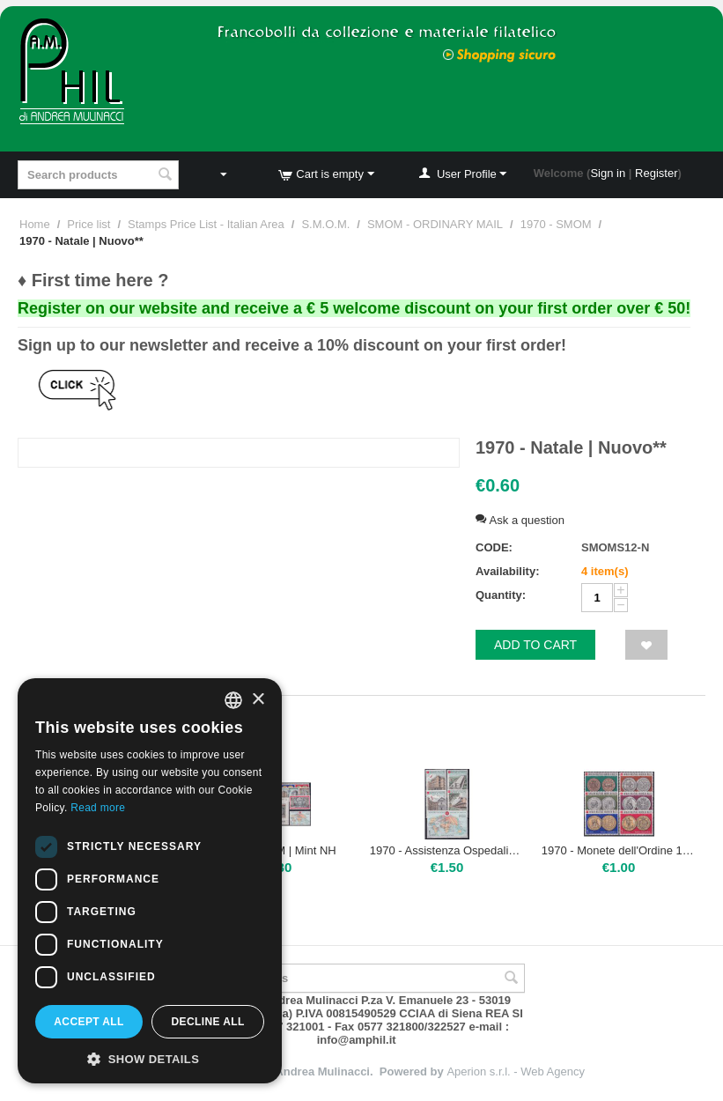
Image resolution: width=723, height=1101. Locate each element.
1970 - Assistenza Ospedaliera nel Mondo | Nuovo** (447, 850)
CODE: (494, 547)
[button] (149, 1058)
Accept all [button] (89, 1022)
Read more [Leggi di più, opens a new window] (97, 808)
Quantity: (501, 595)
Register (656, 173)
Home (34, 224)
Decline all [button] (207, 1022)
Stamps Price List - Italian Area (206, 224)
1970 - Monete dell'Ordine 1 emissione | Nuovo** (619, 850)
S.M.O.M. (325, 224)
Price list (88, 224)
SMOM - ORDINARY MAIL (435, 224)
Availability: (507, 571)
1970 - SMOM (556, 224)
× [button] (257, 699)
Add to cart (535, 645)
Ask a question (520, 520)
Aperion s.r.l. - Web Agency (515, 1071)
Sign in (607, 173)
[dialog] (150, 880)
